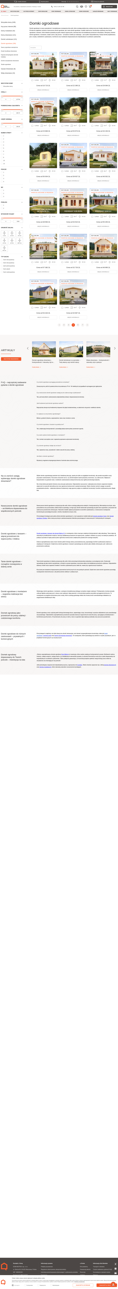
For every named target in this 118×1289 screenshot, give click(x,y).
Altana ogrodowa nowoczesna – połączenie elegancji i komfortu (53, 701)
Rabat (4, 11)
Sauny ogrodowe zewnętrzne (9, 47)
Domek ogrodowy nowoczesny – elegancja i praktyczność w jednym (54, 823)
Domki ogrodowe (84, 11)
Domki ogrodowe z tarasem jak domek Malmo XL (51, 1116)
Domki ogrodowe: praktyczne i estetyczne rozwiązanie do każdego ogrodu (56, 884)
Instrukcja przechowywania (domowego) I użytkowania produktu (59, 1272)
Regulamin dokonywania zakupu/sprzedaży (53, 1269)
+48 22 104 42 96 (59, 6)
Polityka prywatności (47, 1266)
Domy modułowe (42, 11)
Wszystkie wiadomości (11, 650)
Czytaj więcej (35, 401)
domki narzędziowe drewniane (63, 1218)
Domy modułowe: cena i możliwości (43, 945)
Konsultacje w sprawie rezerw (101, 1272)
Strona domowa (4, 15)
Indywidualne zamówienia (25, 6)
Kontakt (39, 6)
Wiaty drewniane (112, 11)
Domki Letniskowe (70, 11)
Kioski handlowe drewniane (9, 51)
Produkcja (83, 1277)
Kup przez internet (28, 11)
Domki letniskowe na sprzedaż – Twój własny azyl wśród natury (53, 457)
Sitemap (95, 1275)
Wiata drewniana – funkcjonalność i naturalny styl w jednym (51, 518)
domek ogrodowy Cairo (100, 1099)
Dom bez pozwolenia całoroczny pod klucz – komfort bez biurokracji (54, 579)
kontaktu (79, 1248)
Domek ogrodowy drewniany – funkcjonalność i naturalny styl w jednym (55, 396)
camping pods (47, 1218)
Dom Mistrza (65, 1237)
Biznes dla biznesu (85, 1283)
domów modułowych (45, 1250)
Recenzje (82, 1272)
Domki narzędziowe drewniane (10, 60)
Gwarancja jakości (85, 1269)
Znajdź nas (109, 6)
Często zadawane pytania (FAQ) (102, 1269)
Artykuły (82, 1275)
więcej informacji (43, 90)
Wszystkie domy (14, 11)
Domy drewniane (56, 11)
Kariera (82, 1280)
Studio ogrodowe (6, 64)
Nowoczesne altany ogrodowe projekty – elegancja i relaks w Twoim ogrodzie (57, 762)
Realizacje (34, 6)
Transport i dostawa (98, 1266)
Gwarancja (44, 1275)
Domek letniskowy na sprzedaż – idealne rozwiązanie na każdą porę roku (56, 640)
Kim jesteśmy (17, 6)
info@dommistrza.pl (27, 1277)
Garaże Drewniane (98, 11)
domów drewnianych (110, 1248)
